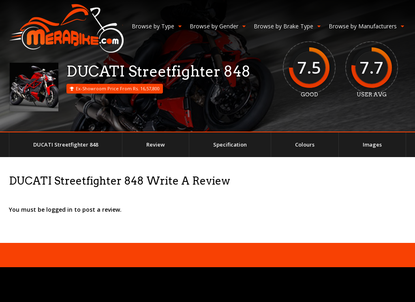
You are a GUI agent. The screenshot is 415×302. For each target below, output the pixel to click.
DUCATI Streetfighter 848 (65, 144)
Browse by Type (157, 26)
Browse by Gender (218, 26)
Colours (304, 144)
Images (372, 144)
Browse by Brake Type (287, 26)
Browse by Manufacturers (366, 26)
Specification (230, 144)
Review (155, 144)
